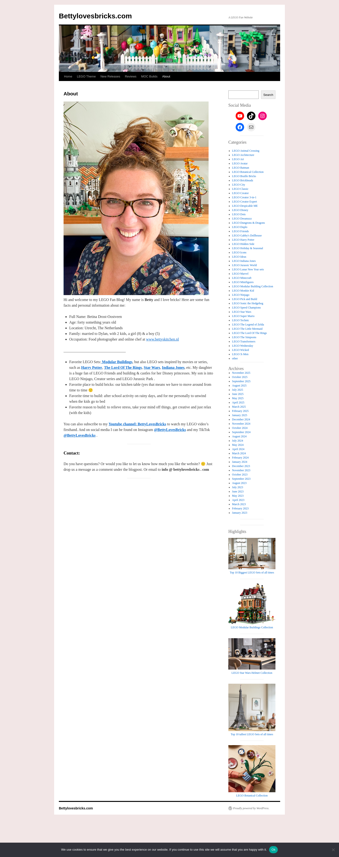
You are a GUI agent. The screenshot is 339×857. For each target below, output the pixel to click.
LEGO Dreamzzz (242, 218)
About (166, 76)
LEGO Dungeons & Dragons (248, 222)
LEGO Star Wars (241, 311)
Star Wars (152, 368)
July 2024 (237, 440)
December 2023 (241, 466)
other (235, 358)
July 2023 (237, 487)
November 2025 (241, 372)
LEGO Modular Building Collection (252, 286)
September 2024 (241, 432)
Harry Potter (91, 368)
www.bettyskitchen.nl (162, 339)
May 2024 (238, 445)
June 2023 (238, 491)
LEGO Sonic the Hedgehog (247, 303)
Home (68, 76)
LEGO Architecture (243, 155)
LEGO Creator (240, 193)
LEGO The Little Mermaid (247, 328)
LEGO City (238, 184)
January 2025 (239, 415)
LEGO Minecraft (241, 278)
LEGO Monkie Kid (243, 290)
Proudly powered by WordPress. (251, 808)
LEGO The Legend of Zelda (248, 324)
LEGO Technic (240, 320)
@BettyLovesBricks (170, 430)
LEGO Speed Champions (246, 307)
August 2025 (239, 385)
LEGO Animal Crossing (245, 150)
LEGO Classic (240, 189)
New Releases (110, 76)
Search (268, 95)
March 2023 (239, 504)
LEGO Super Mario (243, 316)
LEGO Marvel (240, 273)
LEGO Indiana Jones (244, 261)
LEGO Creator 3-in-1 (244, 197)
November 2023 (241, 470)
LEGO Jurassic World (244, 265)
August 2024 (239, 436)
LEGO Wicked (240, 350)
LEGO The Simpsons (244, 337)
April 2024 (238, 449)
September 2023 (241, 478)
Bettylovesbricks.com (95, 16)
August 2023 (239, 483)
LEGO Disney (240, 210)
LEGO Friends (240, 231)
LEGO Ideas (239, 256)
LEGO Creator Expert (244, 201)
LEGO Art (238, 159)
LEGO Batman (240, 167)
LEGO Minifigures (243, 282)
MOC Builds (149, 76)
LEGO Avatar (240, 163)
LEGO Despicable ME (245, 205)
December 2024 (241, 419)
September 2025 (241, 381)
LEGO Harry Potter (243, 239)
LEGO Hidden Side (243, 244)
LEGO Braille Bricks (244, 176)
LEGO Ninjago (241, 294)
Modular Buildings (116, 362)
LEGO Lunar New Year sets (248, 269)
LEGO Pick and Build (244, 299)
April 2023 (238, 500)
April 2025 (238, 402)
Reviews (130, 76)
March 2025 (239, 406)
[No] (333, 849)
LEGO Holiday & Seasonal (247, 248)
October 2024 (240, 428)
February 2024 (240, 457)
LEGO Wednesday (242, 345)
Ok (273, 849)
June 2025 (238, 394)
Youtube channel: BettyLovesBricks (137, 424)
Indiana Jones (173, 368)
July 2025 (237, 389)
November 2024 (241, 423)
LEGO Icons (239, 252)
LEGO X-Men (240, 354)
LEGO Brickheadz (242, 180)
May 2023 (238, 495)
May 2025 (238, 398)
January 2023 (239, 512)
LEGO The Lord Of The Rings (249, 333)
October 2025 (240, 377)
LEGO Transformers (243, 341)
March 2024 (239, 453)
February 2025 (240, 411)
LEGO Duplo (239, 227)
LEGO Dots (239, 214)
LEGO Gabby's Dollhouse (247, 235)
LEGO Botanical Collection (248, 172)
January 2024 (239, 461)
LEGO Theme (86, 76)
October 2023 (240, 474)
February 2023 (240, 508)
